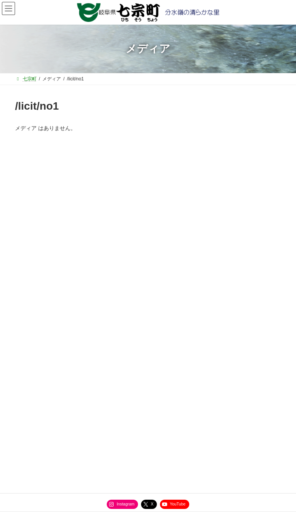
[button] (148, 213)
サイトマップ (40, 403)
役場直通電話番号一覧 (100, 403)
